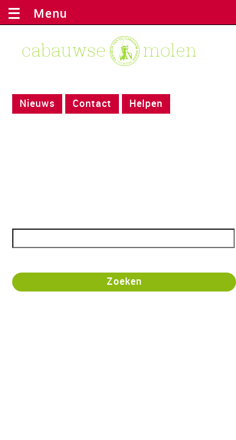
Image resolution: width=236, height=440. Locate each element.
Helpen (146, 103)
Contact (92, 103)
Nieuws (37, 103)
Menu (46, 13)
